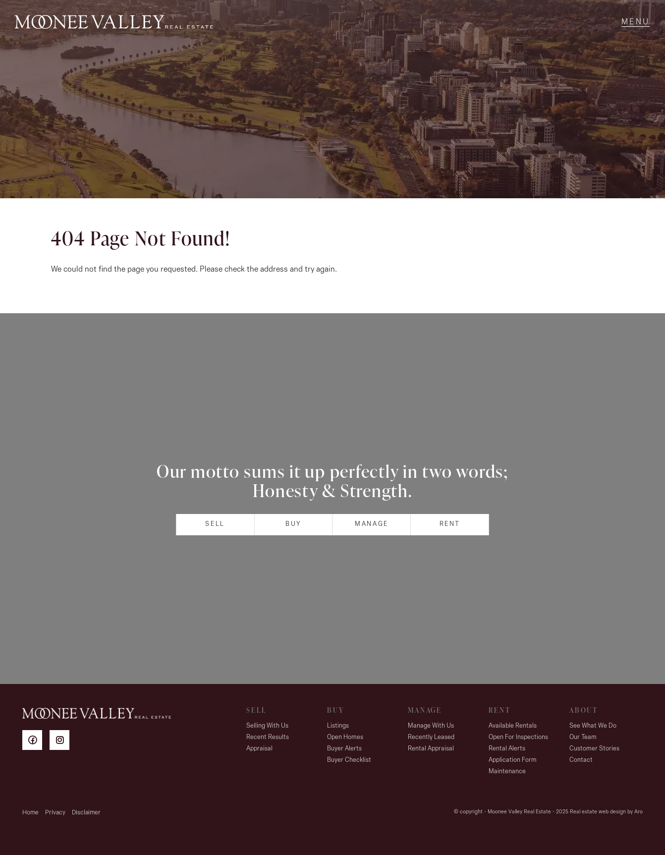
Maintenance (507, 771)
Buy (293, 524)
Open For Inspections (518, 737)
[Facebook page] (36, 742)
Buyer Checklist (349, 760)
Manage (371, 524)
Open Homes (345, 737)
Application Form (513, 760)
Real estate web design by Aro (606, 812)
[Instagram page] (62, 742)
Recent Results (267, 737)
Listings (338, 726)
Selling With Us (267, 726)
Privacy (55, 812)
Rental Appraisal (431, 748)
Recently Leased (431, 737)
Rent (450, 524)
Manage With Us (431, 726)
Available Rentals (513, 726)
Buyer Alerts (344, 748)
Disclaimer (86, 812)
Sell (214, 524)
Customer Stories (594, 748)
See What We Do (592, 726)
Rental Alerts (507, 748)
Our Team (583, 737)
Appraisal (259, 748)
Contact (581, 760)
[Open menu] (635, 22)
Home (30, 812)
